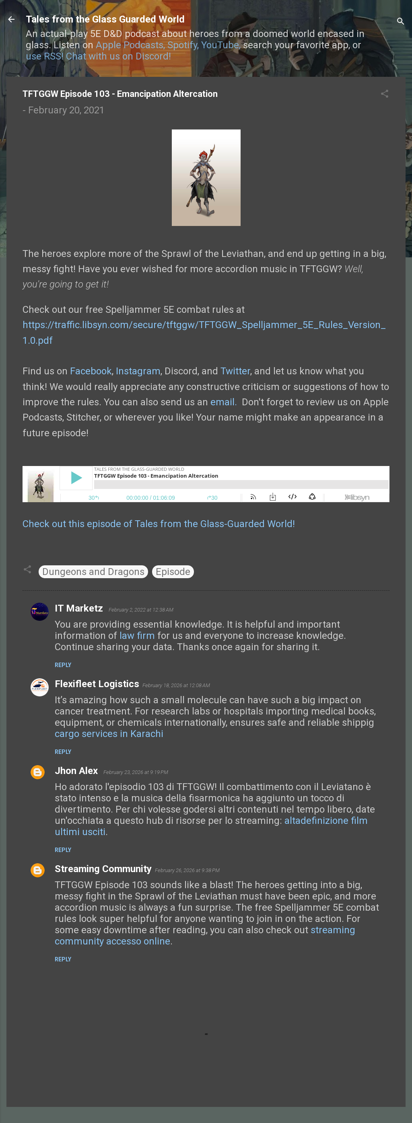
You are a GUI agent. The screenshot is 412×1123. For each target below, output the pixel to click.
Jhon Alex (77, 770)
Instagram (138, 371)
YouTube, (221, 45)
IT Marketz (80, 608)
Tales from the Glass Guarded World (105, 19)
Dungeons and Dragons (93, 571)
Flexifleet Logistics (97, 684)
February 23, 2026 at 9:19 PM (135, 772)
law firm (137, 635)
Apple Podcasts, (130, 45)
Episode (173, 571)
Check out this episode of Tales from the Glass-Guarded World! (159, 524)
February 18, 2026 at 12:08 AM (176, 685)
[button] (384, 94)
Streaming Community (103, 869)
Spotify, (183, 45)
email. (223, 402)
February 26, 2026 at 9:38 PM (187, 870)
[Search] (401, 22)
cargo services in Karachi (109, 733)
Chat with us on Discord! (118, 56)
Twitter (235, 371)
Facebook (91, 371)
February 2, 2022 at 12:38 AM (141, 610)
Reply (63, 665)
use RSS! (45, 56)
